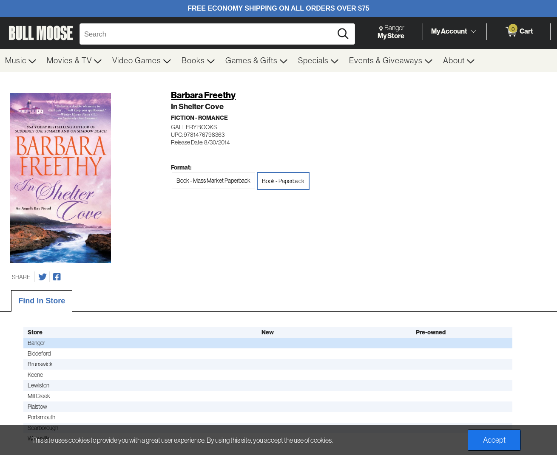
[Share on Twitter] (42, 277)
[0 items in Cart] (518, 31)
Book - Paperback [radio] (283, 181)
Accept (494, 440)
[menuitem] (21, 60)
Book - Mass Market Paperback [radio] (213, 180)
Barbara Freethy (203, 95)
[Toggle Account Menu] (473, 31)
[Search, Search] (207, 34)
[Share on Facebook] (57, 277)
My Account (449, 31)
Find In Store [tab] (41, 301)
